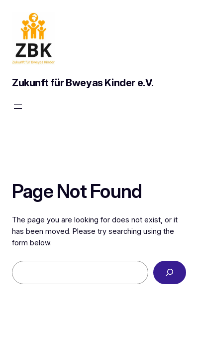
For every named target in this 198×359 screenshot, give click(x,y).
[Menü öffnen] (18, 107)
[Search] (169, 272)
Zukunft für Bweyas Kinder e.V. (83, 83)
